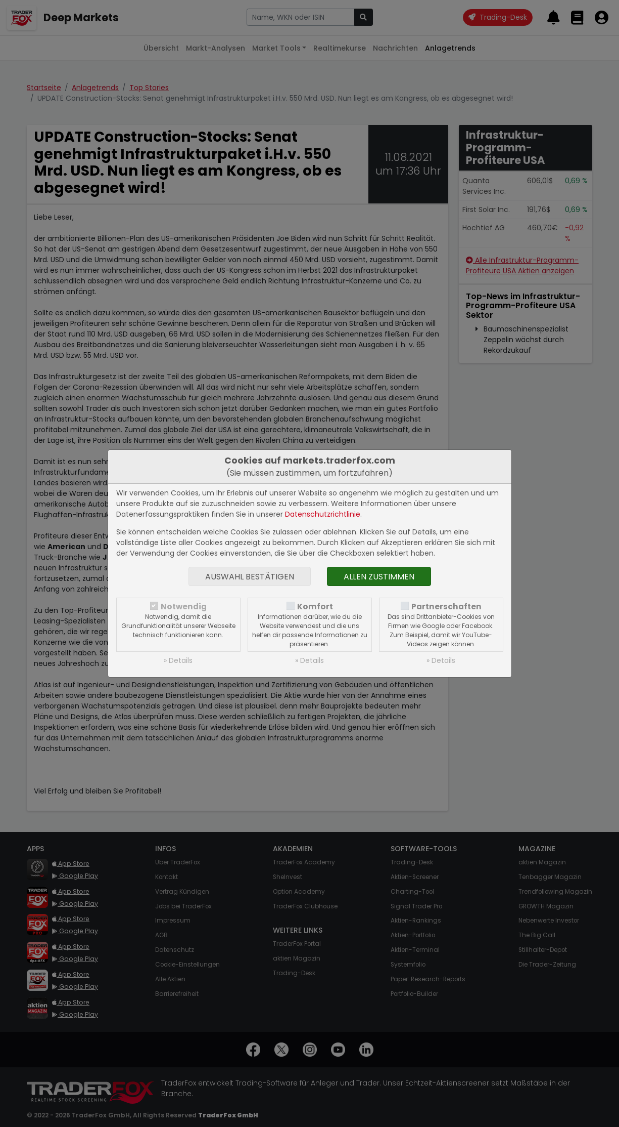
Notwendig (184, 606)
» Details (178, 660)
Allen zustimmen (379, 576)
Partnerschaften (446, 606)
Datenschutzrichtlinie (322, 514)
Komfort (315, 606)
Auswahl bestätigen (249, 576)
